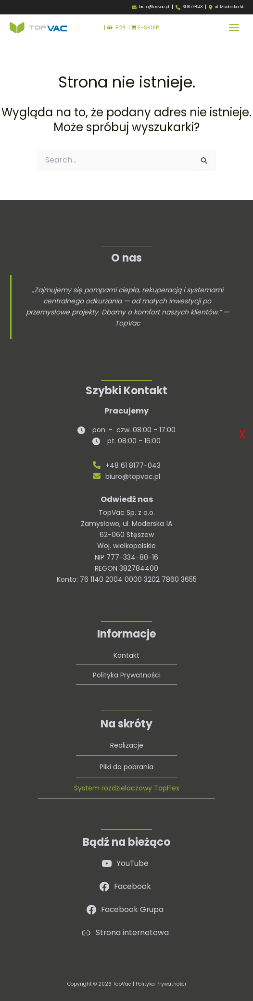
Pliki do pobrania (126, 767)
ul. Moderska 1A (229, 7)
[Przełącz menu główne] (234, 27)
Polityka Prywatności (127, 675)
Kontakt (126, 655)
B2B (116, 27)
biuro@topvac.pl (154, 7)
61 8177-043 (192, 7)
